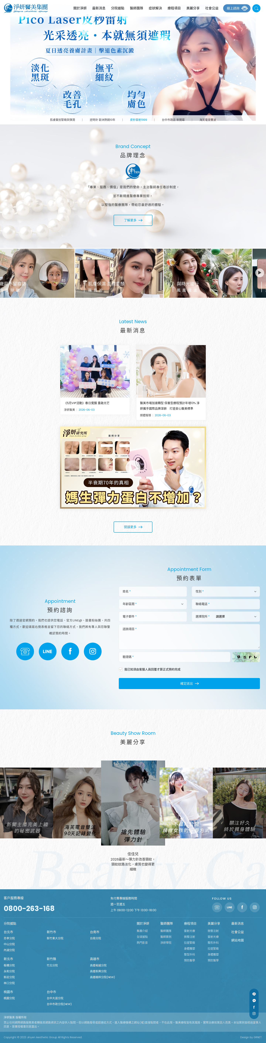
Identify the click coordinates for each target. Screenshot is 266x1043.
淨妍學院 (165, 943)
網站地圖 (237, 940)
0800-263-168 (29, 908)
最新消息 (98, 8)
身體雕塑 (189, 948)
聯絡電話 (25, 651)
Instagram (93, 651)
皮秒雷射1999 (138, 120)
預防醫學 (189, 960)
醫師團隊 (136, 8)
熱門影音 (142, 943)
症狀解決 (155, 8)
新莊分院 (9, 977)
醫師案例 (165, 937)
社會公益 (212, 8)
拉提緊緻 (189, 943)
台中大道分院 (55, 998)
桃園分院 (9, 998)
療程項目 (174, 8)
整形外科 (213, 943)
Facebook (70, 651)
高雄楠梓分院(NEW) (102, 977)
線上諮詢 (233, 8)
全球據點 (142, 937)
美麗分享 (193, 8)
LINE (48, 651)
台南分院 (95, 938)
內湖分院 (9, 950)
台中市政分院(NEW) (59, 1004)
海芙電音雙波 (208, 120)
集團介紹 (142, 931)
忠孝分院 (9, 938)
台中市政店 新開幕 (173, 120)
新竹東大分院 (55, 938)
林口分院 (9, 983)
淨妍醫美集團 (26, 8)
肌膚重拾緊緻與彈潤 (62, 120)
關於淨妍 (80, 8)
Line (254, 994)
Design (244, 1037)
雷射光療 (189, 931)
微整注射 (189, 937)
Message (254, 1000)
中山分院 (9, 944)
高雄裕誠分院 (98, 965)
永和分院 (9, 971)
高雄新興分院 (98, 971)
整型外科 (189, 954)
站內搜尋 (256, 8)
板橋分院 (9, 965)
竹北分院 (52, 965)
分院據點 (117, 8)
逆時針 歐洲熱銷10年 (102, 120)
